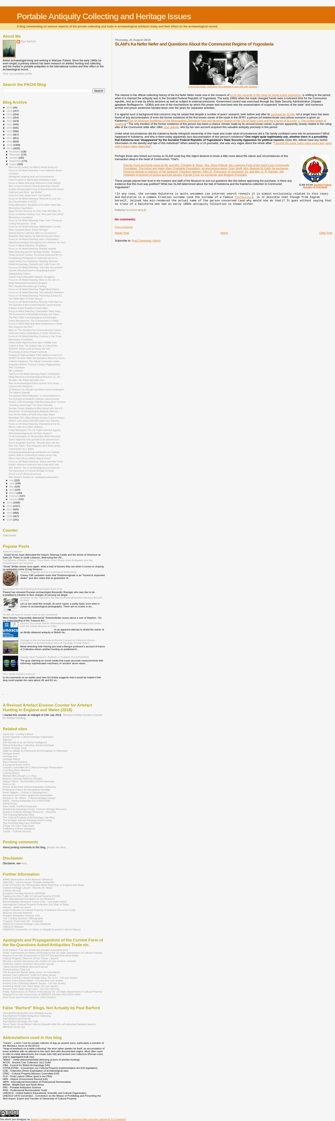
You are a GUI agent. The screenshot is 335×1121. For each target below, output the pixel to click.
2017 (10, 138)
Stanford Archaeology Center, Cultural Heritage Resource (34, 809)
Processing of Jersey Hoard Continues (28, 352)
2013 (10, 502)
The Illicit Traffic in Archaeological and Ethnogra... (33, 317)
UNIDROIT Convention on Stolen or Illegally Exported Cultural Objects (42, 929)
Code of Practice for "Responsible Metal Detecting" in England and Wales (43, 885)
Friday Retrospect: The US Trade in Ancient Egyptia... (35, 430)
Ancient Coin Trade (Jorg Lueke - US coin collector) (31, 988)
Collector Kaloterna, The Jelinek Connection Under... (35, 361)
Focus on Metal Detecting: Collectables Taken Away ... (36, 311)
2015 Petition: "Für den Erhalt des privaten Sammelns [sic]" (35, 949)
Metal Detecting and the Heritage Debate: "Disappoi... (35, 252)
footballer (243, 197)
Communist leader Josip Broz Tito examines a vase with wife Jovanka (222, 87)
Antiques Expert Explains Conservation (28, 308)
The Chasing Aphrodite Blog (18, 814)
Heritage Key (10, 756)
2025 (10, 110)
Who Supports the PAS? (21, 327)
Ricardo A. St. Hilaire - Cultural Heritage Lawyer (29, 797)
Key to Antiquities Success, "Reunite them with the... (35, 442)
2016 (10, 141)
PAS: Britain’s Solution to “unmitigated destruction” (34, 477)
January (14, 499)
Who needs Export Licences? (19, 674)
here (24, 863)
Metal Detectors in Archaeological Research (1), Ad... (35, 377)
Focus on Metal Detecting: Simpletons (28, 245)
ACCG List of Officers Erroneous (25, 474)
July (11, 480)
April (12, 489)
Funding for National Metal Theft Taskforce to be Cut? (35, 355)
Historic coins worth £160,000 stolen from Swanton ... (35, 420)
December (15, 151)
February (14, 496)
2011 (10, 509)
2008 (10, 519)
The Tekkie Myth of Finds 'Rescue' (26, 298)
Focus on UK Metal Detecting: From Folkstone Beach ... (37, 170)
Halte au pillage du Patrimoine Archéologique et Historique (35, 750)
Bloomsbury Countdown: (21, 339)
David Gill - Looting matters (18, 734)
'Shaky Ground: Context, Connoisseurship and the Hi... (36, 255)
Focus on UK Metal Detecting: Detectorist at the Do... (35, 424)
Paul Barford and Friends (17, 1018)
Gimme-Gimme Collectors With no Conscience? (33, 233)
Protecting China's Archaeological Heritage (26, 789)
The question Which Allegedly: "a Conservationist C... (35, 395)
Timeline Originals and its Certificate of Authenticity (48, 572)
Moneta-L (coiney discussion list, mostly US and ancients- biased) (39, 961)
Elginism (7, 739)
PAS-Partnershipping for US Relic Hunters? (30, 433)
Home (224, 233)
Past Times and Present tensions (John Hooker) (29, 997)
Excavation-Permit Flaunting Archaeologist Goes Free (32, 588)
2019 (10, 131)
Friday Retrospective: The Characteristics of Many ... (35, 320)
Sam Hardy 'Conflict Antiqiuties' (20, 806)
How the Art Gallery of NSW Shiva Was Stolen (32, 414)
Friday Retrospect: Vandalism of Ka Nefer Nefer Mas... (36, 205)
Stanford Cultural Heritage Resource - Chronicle (29, 811)
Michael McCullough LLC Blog (19, 775)
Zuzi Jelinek (171, 127)
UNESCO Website (13, 926)
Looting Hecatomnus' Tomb (22, 223)
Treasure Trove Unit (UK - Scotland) (23, 921)
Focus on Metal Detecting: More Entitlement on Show (35, 323)
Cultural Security (12, 890)
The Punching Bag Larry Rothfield (21, 823)
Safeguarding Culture (19, 273)
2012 (10, 505)
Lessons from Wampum (20, 386)
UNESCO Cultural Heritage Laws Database (27, 923)
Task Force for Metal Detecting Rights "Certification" (34, 374)
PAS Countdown (17, 367)
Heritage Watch (11, 759)
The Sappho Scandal (19, 392)
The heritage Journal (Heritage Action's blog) (27, 820)
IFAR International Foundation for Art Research (29, 898)
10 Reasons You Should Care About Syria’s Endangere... (37, 389)
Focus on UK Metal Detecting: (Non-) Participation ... (35, 239)
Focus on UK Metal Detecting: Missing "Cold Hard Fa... (36, 302)
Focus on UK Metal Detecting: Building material (32, 248)
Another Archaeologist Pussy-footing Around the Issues (36, 189)
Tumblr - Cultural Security (17, 831)
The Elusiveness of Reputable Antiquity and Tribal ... (35, 314)
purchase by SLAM (282, 114)
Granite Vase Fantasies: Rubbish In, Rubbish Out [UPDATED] (54, 657)
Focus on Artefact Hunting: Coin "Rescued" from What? (36, 214)
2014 (10, 148)
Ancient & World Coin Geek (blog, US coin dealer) (30, 986)
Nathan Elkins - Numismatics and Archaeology (28, 781)
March (13, 493)
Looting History (11, 772)
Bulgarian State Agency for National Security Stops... (35, 236)
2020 (10, 127)
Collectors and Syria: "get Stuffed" (26, 192)
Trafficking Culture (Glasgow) (19, 828)
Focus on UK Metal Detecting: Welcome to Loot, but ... (36, 198)
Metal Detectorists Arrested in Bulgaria (28, 283)
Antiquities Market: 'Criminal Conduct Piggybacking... (35, 364)
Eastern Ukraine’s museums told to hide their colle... (35, 464)
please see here (56, 847)
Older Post (325, 233)
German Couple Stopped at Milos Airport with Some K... (36, 408)
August (13, 164)
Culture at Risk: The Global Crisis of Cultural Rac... (34, 345)
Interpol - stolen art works (17, 907)
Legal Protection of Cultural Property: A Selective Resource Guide (39, 910)
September (15, 161)
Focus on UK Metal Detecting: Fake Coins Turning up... (36, 220)
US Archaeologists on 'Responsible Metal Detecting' (34, 436)
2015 (10, 144)
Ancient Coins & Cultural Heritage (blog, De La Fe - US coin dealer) (40, 977)
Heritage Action (11, 753)
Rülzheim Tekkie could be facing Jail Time (29, 348)
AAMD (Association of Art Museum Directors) (28, 879)
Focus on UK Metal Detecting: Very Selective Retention (36, 292)
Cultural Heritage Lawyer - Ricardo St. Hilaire (28, 887)
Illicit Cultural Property (15, 761)
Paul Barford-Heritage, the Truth (20, 1021)
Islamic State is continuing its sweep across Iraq (33, 455)
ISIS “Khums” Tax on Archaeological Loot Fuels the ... (35, 467)
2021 (10, 124)
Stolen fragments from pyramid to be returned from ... (35, 439)
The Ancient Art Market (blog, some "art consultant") (31, 972)
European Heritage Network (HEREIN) (24, 893)
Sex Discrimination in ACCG (23, 201)
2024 (10, 114)
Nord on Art (9, 784)
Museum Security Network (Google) (23, 778)
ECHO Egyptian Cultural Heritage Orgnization (28, 736)
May (12, 486)
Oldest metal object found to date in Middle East (33, 342)
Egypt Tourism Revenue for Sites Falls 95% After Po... (36, 211)
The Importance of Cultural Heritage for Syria (31, 470)
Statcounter (9, 535)
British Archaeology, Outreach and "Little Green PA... (35, 264)
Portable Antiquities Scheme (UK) (21, 915)
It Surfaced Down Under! (16, 764)
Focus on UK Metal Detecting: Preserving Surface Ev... (36, 295)
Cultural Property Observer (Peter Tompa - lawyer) (31, 958)
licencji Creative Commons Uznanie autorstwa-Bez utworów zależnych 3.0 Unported (78, 1119)
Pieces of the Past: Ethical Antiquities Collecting (29, 786)
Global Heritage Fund (14, 747)
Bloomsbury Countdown (20, 208)
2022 (10, 120)
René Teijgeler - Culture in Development (25, 792)
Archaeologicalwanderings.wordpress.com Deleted (34, 452)
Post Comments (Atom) (146, 240)
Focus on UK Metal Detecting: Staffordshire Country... (35, 226)
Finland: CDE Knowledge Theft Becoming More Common (37, 402)
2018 (10, 134)
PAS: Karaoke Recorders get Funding (27, 286)
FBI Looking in (16, 370)
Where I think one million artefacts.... (27, 427)
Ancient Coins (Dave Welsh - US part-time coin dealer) (33, 980)
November (15, 154)
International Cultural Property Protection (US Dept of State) (36, 904)
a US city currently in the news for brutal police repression (265, 95)
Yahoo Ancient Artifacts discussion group (25, 966)
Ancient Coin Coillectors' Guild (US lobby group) (29, 975)
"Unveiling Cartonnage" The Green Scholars (31, 405)
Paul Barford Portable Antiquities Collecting (26, 1015)
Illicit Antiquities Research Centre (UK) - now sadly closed (34, 901)
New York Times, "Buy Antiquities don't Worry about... (35, 445)
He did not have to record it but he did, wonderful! (30, 614)
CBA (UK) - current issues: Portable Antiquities (28, 882)
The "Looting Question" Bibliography (23, 918)
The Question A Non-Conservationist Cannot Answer (35, 305)
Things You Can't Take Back (18, 825)
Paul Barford (28, 41)
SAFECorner (10, 803)
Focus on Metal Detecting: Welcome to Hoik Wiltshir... (35, 183)
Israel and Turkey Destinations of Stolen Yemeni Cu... (35, 333)
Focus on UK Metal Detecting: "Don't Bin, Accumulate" (36, 267)
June (12, 483)
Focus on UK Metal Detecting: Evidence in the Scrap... (36, 336)
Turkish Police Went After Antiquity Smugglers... (32, 277)
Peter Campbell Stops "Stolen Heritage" (28, 230)
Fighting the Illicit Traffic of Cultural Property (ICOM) (31, 896)
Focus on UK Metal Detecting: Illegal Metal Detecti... (35, 289)
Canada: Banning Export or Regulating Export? (32, 270)
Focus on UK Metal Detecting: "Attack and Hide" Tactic (36, 461)
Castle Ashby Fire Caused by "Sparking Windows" (34, 261)
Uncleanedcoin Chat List (16, 969)
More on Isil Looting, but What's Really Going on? (33, 167)
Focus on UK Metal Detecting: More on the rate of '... (35, 280)
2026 (10, 107)
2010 (10, 512)
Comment (13, 173)
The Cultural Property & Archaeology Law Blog (28, 817)
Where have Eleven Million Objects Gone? (30, 458)
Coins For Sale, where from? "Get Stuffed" (30, 195)
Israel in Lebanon (12, 551)
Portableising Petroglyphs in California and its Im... (34, 258)
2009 (10, 516)
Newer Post (122, 233)
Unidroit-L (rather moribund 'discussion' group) (28, 963)
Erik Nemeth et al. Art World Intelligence (25, 742)
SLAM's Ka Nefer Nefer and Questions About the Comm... (37, 358)
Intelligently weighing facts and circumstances (31, 176)
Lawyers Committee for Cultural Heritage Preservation (33, 767)
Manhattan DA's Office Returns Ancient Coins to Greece (37, 417)
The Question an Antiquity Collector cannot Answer (34, 399)
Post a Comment (124, 227)
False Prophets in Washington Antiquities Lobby (32, 179)
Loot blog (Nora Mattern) (16, 770)
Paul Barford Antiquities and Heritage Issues (27, 1013)
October (14, 157)
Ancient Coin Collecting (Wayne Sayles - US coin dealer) (34, 983)
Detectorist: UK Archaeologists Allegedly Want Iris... (34, 411)
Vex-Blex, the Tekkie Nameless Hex (26, 380)
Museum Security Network (17, 912)
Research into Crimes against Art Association (28, 795)
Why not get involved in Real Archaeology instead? (34, 186)
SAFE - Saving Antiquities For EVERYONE (26, 800)
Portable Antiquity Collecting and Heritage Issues (104, 16)
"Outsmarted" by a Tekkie (21, 449)
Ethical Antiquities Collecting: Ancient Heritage (28, 745)
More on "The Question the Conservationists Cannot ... (36, 330)
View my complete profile (17, 73)
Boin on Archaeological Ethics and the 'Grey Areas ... (35, 383)
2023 (10, 117)
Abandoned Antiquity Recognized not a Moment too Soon (37, 242)
